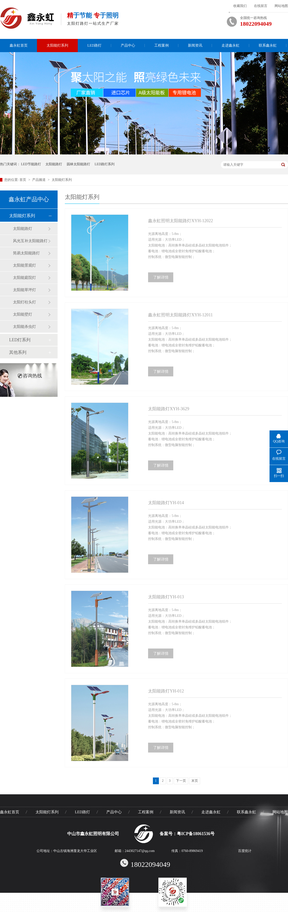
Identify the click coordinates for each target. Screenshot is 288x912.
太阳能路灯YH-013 (166, 596)
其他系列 (17, 352)
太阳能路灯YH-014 (166, 502)
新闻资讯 (195, 45)
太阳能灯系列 (57, 45)
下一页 (181, 781)
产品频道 (39, 180)
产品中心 (128, 45)
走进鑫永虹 (231, 45)
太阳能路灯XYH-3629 (168, 408)
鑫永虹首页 (19, 45)
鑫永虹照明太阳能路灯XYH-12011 (180, 314)
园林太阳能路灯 (78, 164)
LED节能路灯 (31, 164)
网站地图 (281, 6)
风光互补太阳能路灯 (30, 241)
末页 (194, 781)
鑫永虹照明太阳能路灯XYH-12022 (180, 220)
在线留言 (260, 6)
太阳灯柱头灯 (24, 302)
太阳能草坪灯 (24, 290)
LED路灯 (94, 45)
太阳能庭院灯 (24, 277)
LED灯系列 (19, 339)
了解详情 (160, 277)
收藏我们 (240, 6)
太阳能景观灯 (24, 265)
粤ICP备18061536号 (196, 833)
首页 (23, 180)
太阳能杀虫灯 (24, 326)
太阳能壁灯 (22, 314)
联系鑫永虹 (268, 45)
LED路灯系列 (104, 164)
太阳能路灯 (53, 164)
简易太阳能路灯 (26, 253)
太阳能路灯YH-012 (166, 691)
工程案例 (161, 45)
